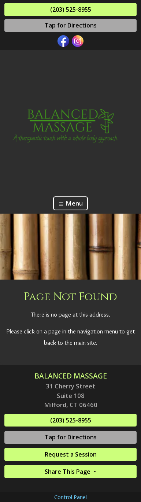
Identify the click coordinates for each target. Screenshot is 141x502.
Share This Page (68, 472)
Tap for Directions (71, 25)
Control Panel (70, 497)
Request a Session (71, 454)
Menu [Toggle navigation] (70, 203)
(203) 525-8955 (70, 9)
